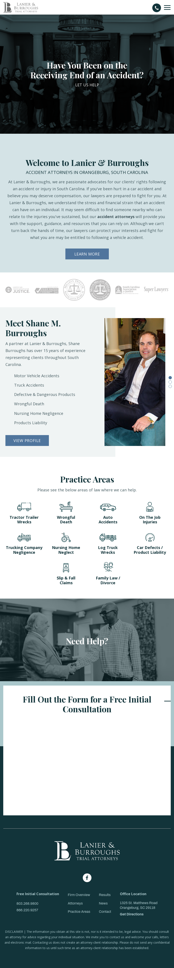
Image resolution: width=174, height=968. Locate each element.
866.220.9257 (27, 910)
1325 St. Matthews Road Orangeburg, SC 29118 (138, 905)
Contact (105, 911)
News (103, 903)
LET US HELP (87, 84)
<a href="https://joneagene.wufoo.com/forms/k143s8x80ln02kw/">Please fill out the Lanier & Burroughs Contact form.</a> (87, 765)
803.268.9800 (27, 903)
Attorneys (75, 903)
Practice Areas (79, 911)
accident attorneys (115, 216)
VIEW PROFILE (27, 440)
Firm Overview (79, 895)
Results (105, 895)
